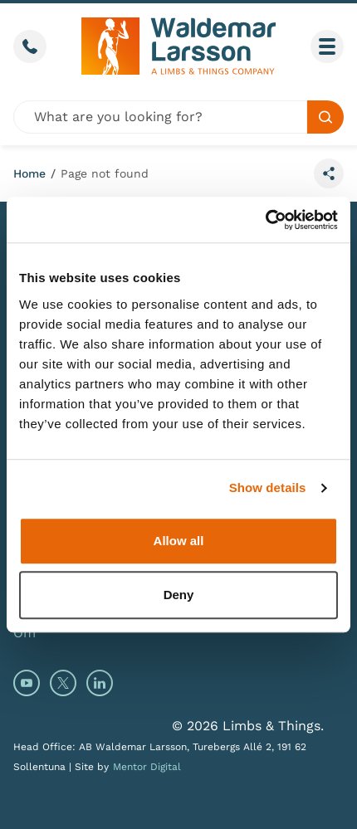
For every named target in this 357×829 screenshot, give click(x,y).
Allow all (179, 541)
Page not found (105, 173)
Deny (179, 595)
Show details (267, 487)
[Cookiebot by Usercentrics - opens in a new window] (265, 220)
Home (29, 173)
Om (24, 633)
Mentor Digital (147, 767)
